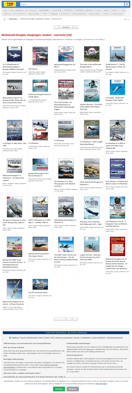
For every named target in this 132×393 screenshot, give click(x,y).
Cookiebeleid (85, 337)
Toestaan (59, 389)
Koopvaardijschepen (79, 14)
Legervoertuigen (34, 14)
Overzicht (65, 27)
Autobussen (7, 14)
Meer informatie (101, 384)
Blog (40, 337)
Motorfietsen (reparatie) (83, 10)
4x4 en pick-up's (31, 10)
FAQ (52, 337)
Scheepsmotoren (117, 14)
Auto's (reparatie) (16, 10)
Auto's (5, 10)
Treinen (45, 14)
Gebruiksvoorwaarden (115, 337)
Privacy (76, 337)
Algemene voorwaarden (64, 337)
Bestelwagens (44, 10)
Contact (46, 337)
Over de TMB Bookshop (29, 337)
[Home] (4, 18)
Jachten (106, 14)
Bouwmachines (19, 14)
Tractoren (114, 10)
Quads (106, 10)
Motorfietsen (68, 10)
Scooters (98, 10)
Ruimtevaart (65, 14)
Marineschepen (95, 14)
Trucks (122, 10)
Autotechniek (57, 10)
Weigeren (73, 389)
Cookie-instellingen (99, 337)
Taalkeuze (15, 337)
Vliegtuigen (54, 14)
